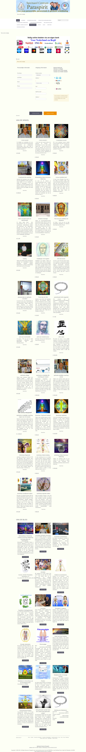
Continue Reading (43, 551)
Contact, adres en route (22, 24)
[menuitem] (18, 20)
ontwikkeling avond (31, 20)
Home (18, 20)
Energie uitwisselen (25, 644)
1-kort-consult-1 (43, 140)
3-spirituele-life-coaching (24, 177)
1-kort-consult (24, 140)
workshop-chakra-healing (43, 455)
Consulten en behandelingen (44, 20)
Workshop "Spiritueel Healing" (43, 415)
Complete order (50, 113)
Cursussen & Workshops (60, 536)
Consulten (43, 608)
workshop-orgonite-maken (43, 493)
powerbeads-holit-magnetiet (61, 297)
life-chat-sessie (61, 258)
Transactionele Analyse (25, 710)
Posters (43, 681)
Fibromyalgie (43, 644)
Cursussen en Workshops (36, 22)
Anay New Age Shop (48, 22)
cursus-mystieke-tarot (61, 177)
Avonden (23, 20)
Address (37, 97)
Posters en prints (54, 738)
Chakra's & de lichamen (60, 574)
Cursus (62, 737)
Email (18, 81)
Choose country (39, 73)
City (37, 86)
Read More (25, 150)
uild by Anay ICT (19, 737)
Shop (59, 737)
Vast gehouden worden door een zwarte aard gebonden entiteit (43, 711)
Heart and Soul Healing (61, 636)
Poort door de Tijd (43, 297)
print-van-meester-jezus (43, 337)
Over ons (49, 24)
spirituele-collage (24, 375)
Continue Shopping (35, 113)
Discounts (18, 115)
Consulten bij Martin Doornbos (43, 535)
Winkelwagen (33, 24)
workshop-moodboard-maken (24, 493)
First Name (19, 73)
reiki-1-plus (61, 337)
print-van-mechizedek (24, 337)
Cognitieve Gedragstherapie (25, 610)
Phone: (18, 86)
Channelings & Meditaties (22, 22)
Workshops (67, 737)
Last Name (19, 77)
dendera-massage (43, 218)
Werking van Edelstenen (60, 710)
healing (25, 258)
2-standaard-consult (61, 140)
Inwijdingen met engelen (43, 258)
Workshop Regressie (24, 455)
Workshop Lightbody (61, 415)
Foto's (39, 24)
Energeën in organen (60, 608)
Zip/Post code (39, 91)
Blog (44, 24)
